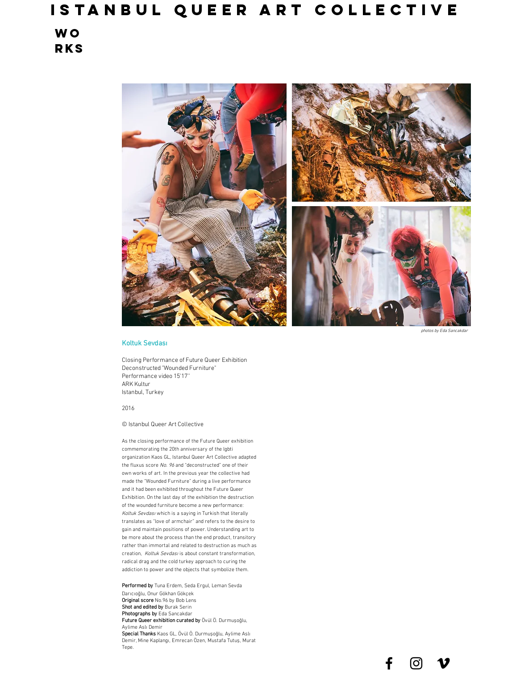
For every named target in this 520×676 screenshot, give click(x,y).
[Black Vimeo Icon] (443, 663)
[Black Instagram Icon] (416, 663)
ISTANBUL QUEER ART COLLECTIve (256, 9)
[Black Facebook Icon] (389, 663)
